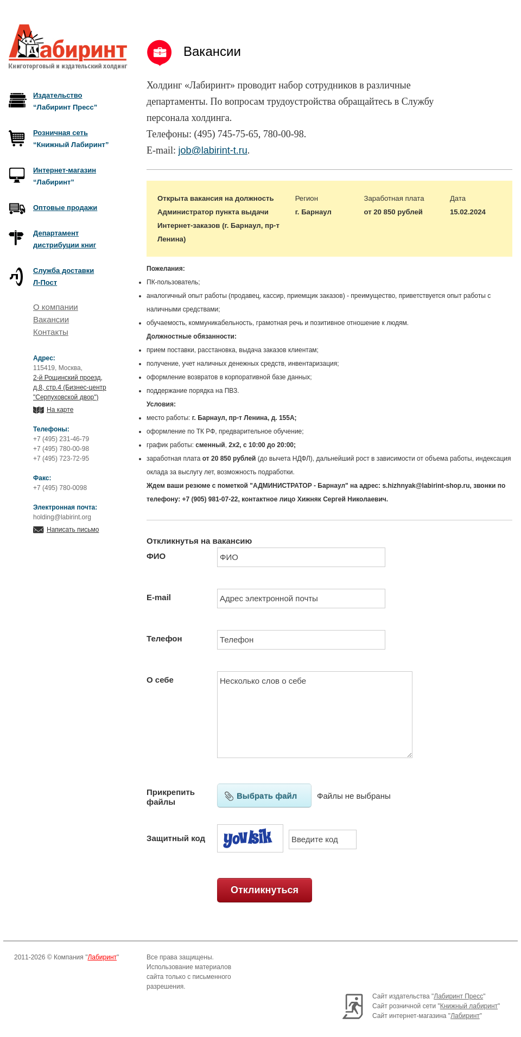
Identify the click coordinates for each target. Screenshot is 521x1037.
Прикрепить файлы (171, 796)
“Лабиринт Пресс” (65, 101)
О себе (160, 679)
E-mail (159, 597)
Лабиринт (102, 957)
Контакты (50, 331)
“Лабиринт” (64, 176)
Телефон (164, 638)
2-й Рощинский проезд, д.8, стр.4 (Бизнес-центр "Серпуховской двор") (69, 387)
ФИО (156, 556)
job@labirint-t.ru (212, 150)
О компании (55, 306)
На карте (60, 409)
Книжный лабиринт (469, 1006)
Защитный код (176, 838)
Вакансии (51, 319)
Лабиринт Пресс (458, 996)
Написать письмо (73, 529)
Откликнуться (264, 890)
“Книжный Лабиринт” (71, 139)
